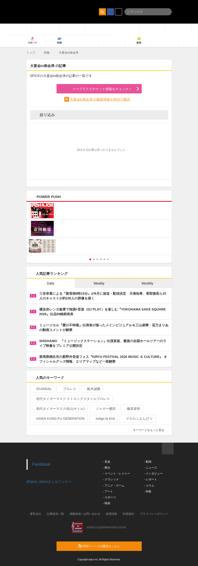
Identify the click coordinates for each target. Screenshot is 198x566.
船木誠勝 (91, 389)
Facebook (41, 464)
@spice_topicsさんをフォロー (48, 481)
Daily (50, 283)
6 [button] (108, 259)
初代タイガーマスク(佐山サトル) (58, 409)
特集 (47, 52)
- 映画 (106, 503)
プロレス (67, 389)
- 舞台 (106, 467)
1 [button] (90, 259)
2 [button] (94, 259)
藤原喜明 (131, 409)
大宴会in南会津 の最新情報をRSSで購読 (100, 99)
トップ (30, 52)
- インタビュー (153, 473)
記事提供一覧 (55, 514)
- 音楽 (106, 461)
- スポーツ (109, 497)
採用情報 (111, 514)
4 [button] (101, 259)
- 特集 (147, 491)
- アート (108, 491)
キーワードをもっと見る (150, 430)
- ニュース (150, 467)
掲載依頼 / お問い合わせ (85, 514)
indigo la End (103, 418)
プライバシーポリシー (154, 514)
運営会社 (35, 514)
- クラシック (111, 479)
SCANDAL (42, 389)
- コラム (149, 485)
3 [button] (97, 259)
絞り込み (44, 115)
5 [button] (104, 259)
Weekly (99, 283)
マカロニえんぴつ (137, 418)
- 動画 (147, 461)
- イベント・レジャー (116, 473)
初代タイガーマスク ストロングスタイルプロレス (71, 399)
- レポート (150, 479)
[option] (99, 229)
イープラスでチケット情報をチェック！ (96, 89)
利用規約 (128, 514)
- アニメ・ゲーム (113, 485)
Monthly (147, 283)
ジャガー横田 (104, 409)
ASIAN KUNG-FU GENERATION (58, 418)
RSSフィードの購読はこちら (108, 546)
